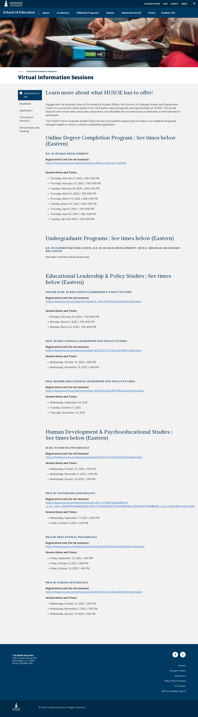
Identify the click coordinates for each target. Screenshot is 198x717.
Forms (151, 12)
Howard (182, 665)
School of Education (19, 12)
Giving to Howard (178, 670)
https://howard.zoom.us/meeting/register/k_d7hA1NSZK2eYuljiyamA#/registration (94, 301)
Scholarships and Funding (29, 129)
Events (174, 3)
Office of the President (175, 680)
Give (165, 3)
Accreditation (152, 3)
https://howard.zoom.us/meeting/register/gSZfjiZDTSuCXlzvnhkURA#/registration (94, 350)
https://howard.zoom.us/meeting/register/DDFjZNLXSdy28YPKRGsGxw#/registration (95, 390)
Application (25, 110)
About (46, 12)
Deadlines (25, 103)
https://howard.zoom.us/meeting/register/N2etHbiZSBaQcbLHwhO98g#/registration (95, 546)
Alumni (110, 12)
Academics (63, 12)
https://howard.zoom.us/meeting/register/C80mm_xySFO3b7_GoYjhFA (86, 163)
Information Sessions (26, 119)
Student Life (168, 12)
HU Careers (180, 686)
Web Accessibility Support (173, 691)
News (184, 3)
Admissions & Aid (131, 12)
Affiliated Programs (88, 12)
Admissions (180, 675)
